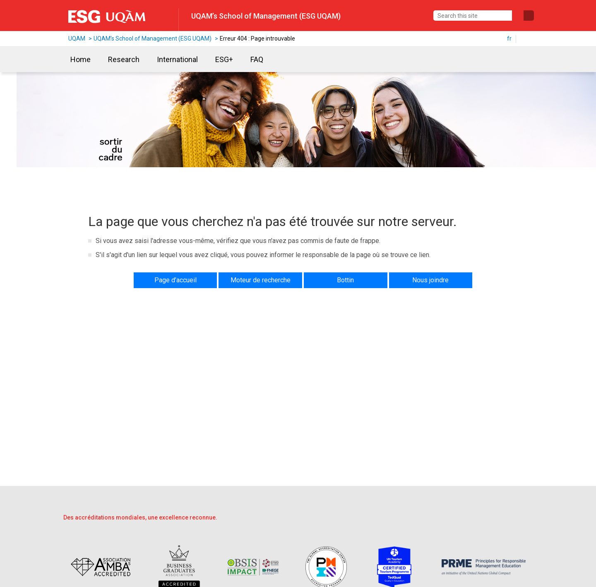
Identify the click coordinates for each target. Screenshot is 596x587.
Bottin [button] (345, 280)
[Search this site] (472, 15)
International (177, 59)
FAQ (256, 59)
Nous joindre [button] (430, 280)
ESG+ (224, 59)
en (527, 38)
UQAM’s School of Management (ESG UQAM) (266, 16)
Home (80, 59)
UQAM (76, 38)
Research (123, 59)
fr (509, 38)
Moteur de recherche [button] (261, 280)
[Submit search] (529, 15)
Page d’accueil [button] (175, 280)
